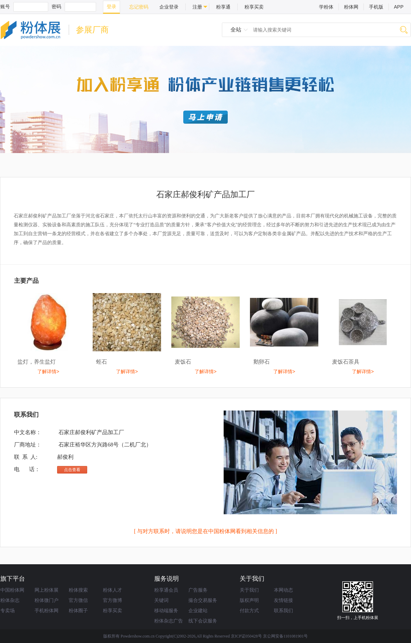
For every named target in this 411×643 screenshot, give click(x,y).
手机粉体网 (46, 610)
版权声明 (249, 600)
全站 (235, 30)
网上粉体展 (46, 590)
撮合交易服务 (202, 600)
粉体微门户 (46, 600)
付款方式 (249, 610)
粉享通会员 (166, 590)
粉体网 (351, 7)
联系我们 (283, 610)
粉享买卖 (254, 7)
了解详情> (48, 371)
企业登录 (168, 7)
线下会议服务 (202, 620)
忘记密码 (138, 7)
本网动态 (283, 590)
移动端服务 (166, 610)
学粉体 (326, 7)
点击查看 (72, 469)
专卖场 (7, 610)
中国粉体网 (12, 590)
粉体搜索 (78, 590)
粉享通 (223, 7)
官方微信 (78, 600)
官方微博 (112, 600)
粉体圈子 (78, 610)
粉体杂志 (9, 600)
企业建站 (198, 610)
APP (398, 7)
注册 (197, 7)
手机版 (376, 7)
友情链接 (283, 600)
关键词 (161, 600)
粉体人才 (112, 590)
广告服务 (198, 590)
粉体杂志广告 (168, 620)
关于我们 (249, 590)
